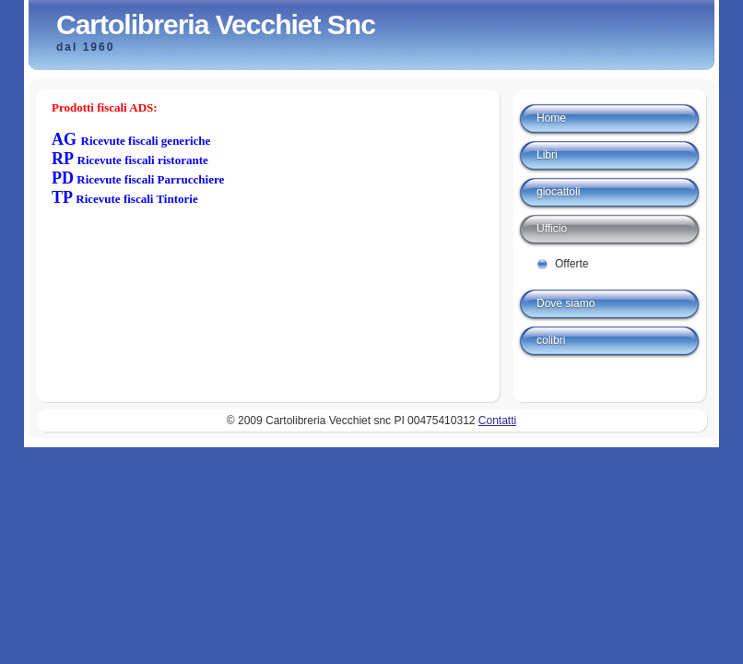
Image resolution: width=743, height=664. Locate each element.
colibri (551, 340)
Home (551, 118)
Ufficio (552, 228)
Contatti (497, 420)
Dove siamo (566, 303)
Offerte (571, 263)
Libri (547, 154)
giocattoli (558, 191)
